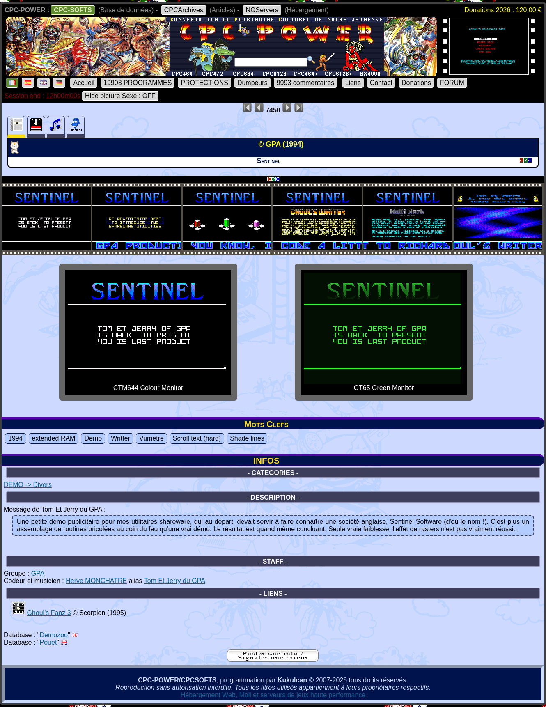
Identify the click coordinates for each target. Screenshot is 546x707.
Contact (381, 82)
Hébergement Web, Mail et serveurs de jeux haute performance (273, 694)
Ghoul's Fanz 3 (49, 612)
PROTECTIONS (204, 82)
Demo (93, 438)
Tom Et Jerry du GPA (174, 580)
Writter (120, 438)
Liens (353, 82)
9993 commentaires (306, 82)
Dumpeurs (252, 82)
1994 (15, 438)
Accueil (83, 82)
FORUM (452, 82)
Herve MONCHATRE (96, 580)
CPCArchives (183, 10)
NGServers (262, 10)
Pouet (48, 642)
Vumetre (151, 438)
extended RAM (54, 438)
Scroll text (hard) (197, 438)
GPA (38, 573)
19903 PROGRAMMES (137, 82)
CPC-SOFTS (73, 10)
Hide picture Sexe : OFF (120, 95)
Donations (416, 82)
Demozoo (54, 634)
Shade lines (247, 438)
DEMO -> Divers (28, 484)
